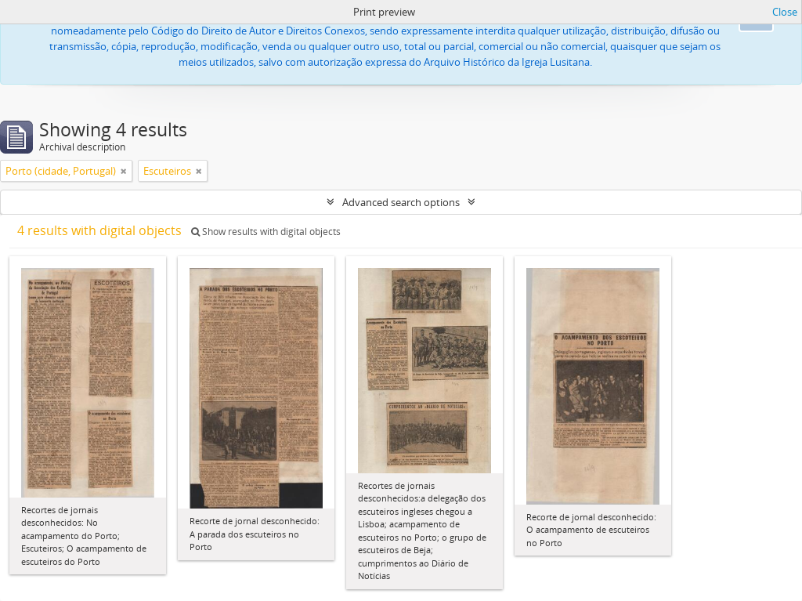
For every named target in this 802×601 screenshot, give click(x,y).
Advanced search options (401, 202)
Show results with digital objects (266, 231)
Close (784, 12)
